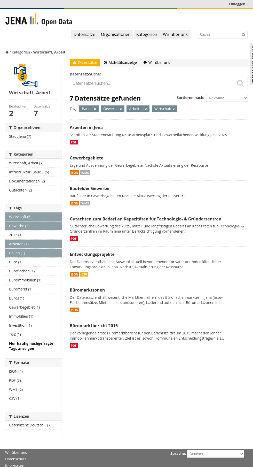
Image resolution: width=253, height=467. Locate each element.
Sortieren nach (190, 97)
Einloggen (237, 4)
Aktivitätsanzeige (120, 62)
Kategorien (146, 34)
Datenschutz (15, 458)
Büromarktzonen (87, 290)
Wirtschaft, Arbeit (49, 52)
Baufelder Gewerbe (89, 188)
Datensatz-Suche (85, 74)
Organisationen (116, 34)
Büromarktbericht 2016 (94, 325)
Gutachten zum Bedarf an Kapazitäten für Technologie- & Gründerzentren (145, 219)
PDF (74, 142)
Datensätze (84, 34)
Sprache (177, 453)
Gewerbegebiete (86, 158)
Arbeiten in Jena (86, 127)
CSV (84, 274)
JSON (74, 173)
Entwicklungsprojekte (92, 254)
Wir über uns (175, 34)
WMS (85, 173)
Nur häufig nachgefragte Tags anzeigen (31, 346)
